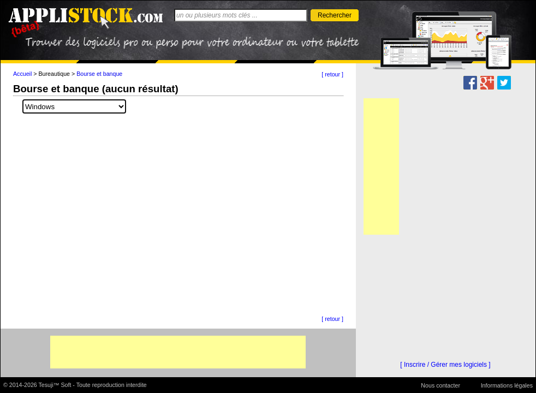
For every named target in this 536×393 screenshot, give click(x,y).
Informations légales (507, 385)
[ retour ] (332, 74)
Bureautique (54, 73)
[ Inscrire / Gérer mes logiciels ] (445, 364)
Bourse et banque (99, 73)
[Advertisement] (178, 352)
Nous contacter (440, 385)
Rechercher (335, 15)
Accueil (22, 73)
